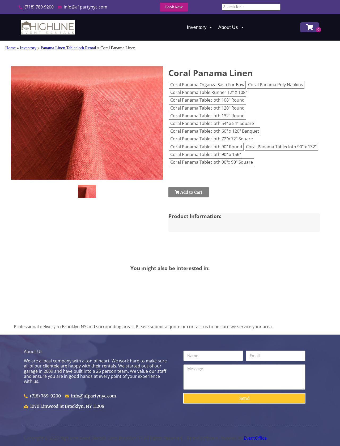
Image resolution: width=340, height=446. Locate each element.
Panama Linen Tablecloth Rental (68, 48)
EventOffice (255, 438)
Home (10, 48)
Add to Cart (188, 192)
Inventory (200, 27)
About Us (231, 27)
